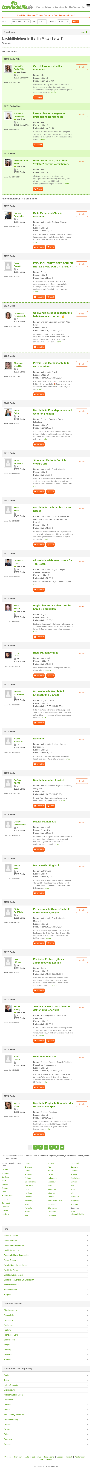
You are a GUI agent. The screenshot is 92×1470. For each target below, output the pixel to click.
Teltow (6, 1380)
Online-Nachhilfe (11, 1260)
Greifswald (29, 1186)
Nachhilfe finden (11, 1235)
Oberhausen (52, 1208)
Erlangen (28, 1167)
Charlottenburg (10, 1310)
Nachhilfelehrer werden (14, 1245)
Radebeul (8, 1439)
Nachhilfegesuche (11, 1250)
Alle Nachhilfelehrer (78, 1214)
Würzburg (74, 1204)
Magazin (7, 1295)
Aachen (5, 1169)
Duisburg (5, 1214)
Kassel (27, 1212)
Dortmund (5, 1207)
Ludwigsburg (52, 1178)
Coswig (7, 1429)
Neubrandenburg (11, 1419)
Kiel (26, 1215)
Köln (49, 1167)
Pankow (7, 1330)
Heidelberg (29, 1200)
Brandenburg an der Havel (15, 1415)
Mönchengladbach (55, 1200)
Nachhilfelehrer (10, 1240)
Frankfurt (28, 1174)
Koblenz (51, 1163)
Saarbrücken (75, 1178)
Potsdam (8, 1405)
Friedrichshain (10, 1315)
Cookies (49, 1459)
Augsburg (5, 1173)
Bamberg (5, 1177)
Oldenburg (52, 1215)
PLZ (34, 22)
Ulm (72, 1193)
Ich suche (6, 22)
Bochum (5, 1188)
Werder (7, 1410)
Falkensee (8, 1400)
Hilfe (41, 1459)
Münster (51, 1197)
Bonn (4, 1192)
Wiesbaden (75, 1197)
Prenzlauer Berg (11, 1335)
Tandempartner (10, 1290)
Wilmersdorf (9, 1355)
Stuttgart (74, 1182)
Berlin (6, 1375)
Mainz (50, 1186)
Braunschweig (7, 1196)
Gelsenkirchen (30, 1182)
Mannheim (52, 1189)
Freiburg (28, 1178)
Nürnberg (51, 1204)
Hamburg (28, 1193)
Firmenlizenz (49, 1457)
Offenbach (52, 1212)
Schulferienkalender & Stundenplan (19, 1280)
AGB (27, 1457)
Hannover (28, 1197)
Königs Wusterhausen (13, 1395)
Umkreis (52, 22)
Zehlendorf (8, 1359)
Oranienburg (9, 1390)
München (51, 1193)
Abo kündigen (80, 1457)
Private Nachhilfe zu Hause (15, 1265)
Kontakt (69, 1457)
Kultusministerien (11, 1285)
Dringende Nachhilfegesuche (16, 1255)
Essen (27, 1171)
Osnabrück (75, 1163)
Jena (27, 1204)
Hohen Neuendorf (11, 1385)
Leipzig (50, 1174)
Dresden (7, 1444)
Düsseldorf (29, 1163)
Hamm (27, 1189)
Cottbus (7, 1424)
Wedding (8, 1350)
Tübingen (74, 1189)
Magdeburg (52, 1182)
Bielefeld (5, 1184)
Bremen (5, 1199)
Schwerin (74, 1167)
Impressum (18, 1457)
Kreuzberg (8, 1320)
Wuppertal (75, 1200)
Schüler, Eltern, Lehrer (13, 1275)
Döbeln (7, 1434)
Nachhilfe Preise (11, 1270)
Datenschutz (36, 1457)
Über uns (7, 1457)
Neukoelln (8, 1325)
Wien (73, 1212)
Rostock (74, 1174)
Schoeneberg (9, 1340)
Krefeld (50, 1171)
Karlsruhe (28, 1208)
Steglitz (7, 1345)
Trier (72, 1186)
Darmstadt (6, 1203)
